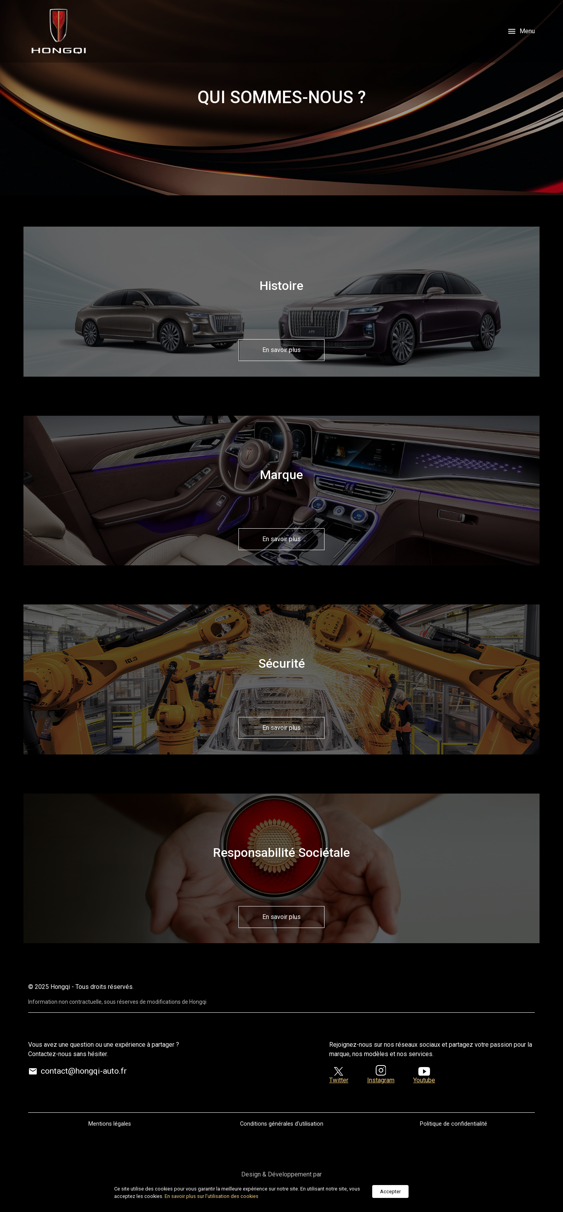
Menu (521, 31)
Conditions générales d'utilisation (281, 1124)
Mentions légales (109, 1124)
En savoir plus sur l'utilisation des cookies (211, 1196)
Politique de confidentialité (453, 1124)
